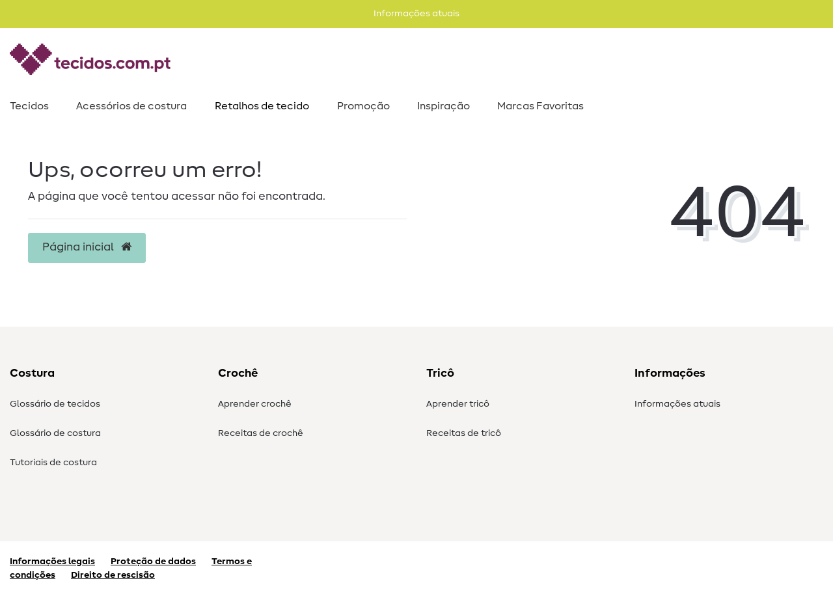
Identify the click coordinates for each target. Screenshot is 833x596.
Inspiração (443, 106)
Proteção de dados (153, 561)
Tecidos (29, 106)
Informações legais (52, 561)
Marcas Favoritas (540, 106)
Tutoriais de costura (53, 462)
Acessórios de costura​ (131, 106)
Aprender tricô (457, 404)
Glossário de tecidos (55, 404)
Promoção (363, 106)
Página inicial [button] (86, 247)
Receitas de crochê (260, 433)
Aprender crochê (255, 404)
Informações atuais (677, 404)
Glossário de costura (55, 433)
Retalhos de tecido (262, 106)
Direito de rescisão (113, 575)
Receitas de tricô (463, 433)
